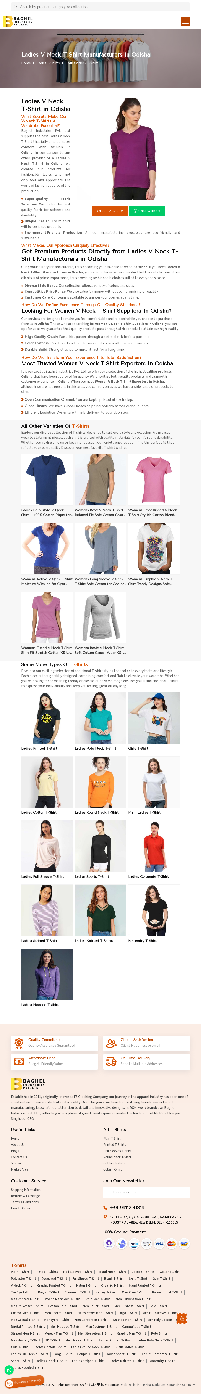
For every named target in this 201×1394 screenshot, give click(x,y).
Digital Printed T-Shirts (28, 1327)
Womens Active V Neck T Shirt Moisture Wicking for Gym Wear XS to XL (47, 585)
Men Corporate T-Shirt (91, 1320)
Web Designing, (131, 1385)
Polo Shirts (159, 1333)
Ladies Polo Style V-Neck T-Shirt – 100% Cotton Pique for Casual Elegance (45, 516)
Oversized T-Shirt (54, 1279)
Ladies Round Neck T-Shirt (97, 816)
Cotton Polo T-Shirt (62, 1306)
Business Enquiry (23, 1382)
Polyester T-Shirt (23, 1279)
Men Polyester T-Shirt (27, 1306)
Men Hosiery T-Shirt (25, 1340)
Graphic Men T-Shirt (131, 1333)
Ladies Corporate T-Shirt (148, 880)
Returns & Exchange (25, 1196)
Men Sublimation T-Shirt (134, 1299)
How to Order (20, 1208)
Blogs (15, 1151)
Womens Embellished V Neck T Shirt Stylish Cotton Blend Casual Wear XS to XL (152, 516)
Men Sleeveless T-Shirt (95, 1333)
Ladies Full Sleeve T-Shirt (42, 880)
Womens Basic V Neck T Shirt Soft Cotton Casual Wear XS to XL (100, 654)
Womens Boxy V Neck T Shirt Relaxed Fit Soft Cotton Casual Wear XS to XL (100, 516)
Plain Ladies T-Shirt (144, 816)
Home (26, 63)
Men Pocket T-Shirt (79, 1340)
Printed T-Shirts (114, 1144)
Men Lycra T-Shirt (56, 1320)
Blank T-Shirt (114, 1279)
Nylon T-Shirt (86, 1285)
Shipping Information (26, 1189)
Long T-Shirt (62, 1354)
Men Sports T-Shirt (58, 1313)
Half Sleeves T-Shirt (117, 1151)
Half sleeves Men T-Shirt (95, 1313)
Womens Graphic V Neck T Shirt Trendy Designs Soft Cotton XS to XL (150, 585)
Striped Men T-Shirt (25, 1333)
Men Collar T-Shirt (96, 1306)
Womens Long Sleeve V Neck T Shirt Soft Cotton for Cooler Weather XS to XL (99, 585)
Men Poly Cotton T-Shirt (165, 1320)
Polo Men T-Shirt (98, 1299)
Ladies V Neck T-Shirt (51, 1361)
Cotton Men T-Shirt (25, 1313)
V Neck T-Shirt (21, 1285)
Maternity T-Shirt (142, 944)
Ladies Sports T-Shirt (92, 880)
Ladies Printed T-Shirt (39, 752)
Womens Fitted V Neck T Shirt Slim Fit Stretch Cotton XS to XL (46, 654)
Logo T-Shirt (127, 1313)
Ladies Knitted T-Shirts (94, 944)
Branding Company (182, 1385)
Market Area (19, 1169)
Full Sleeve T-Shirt (85, 1279)
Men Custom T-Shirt (129, 1306)
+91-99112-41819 (127, 1207)
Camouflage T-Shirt (136, 1327)
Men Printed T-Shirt (25, 1299)
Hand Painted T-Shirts (145, 1285)
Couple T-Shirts (88, 1354)
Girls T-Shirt (138, 752)
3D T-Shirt (52, 1340)
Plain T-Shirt (112, 1138)
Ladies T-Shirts (48, 63)
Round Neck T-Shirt (117, 1157)
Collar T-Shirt (112, 1169)
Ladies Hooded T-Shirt (40, 1008)
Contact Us (19, 1157)
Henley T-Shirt (106, 1292)
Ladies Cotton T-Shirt (39, 816)
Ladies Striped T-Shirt (39, 944)
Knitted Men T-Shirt (127, 1320)
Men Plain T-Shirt (134, 1292)
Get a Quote (110, 211)
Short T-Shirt (20, 1361)
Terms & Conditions (25, 1202)
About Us (17, 1144)
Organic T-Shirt (112, 1285)
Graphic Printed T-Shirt (54, 1285)
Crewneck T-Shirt (77, 1292)
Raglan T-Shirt (48, 1292)
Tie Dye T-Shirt (22, 1292)
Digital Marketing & (156, 1385)
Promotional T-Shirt (167, 1292)
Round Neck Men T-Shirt (63, 1299)
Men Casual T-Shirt (25, 1320)
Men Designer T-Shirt (101, 1327)
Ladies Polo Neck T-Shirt (95, 752)
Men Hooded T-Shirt (65, 1327)
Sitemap (17, 1163)
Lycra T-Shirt (138, 1279)
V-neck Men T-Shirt (59, 1333)
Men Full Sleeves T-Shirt (160, 1313)
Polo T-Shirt (158, 1306)
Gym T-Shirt (161, 1279)
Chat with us (147, 211)
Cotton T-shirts (114, 1163)
